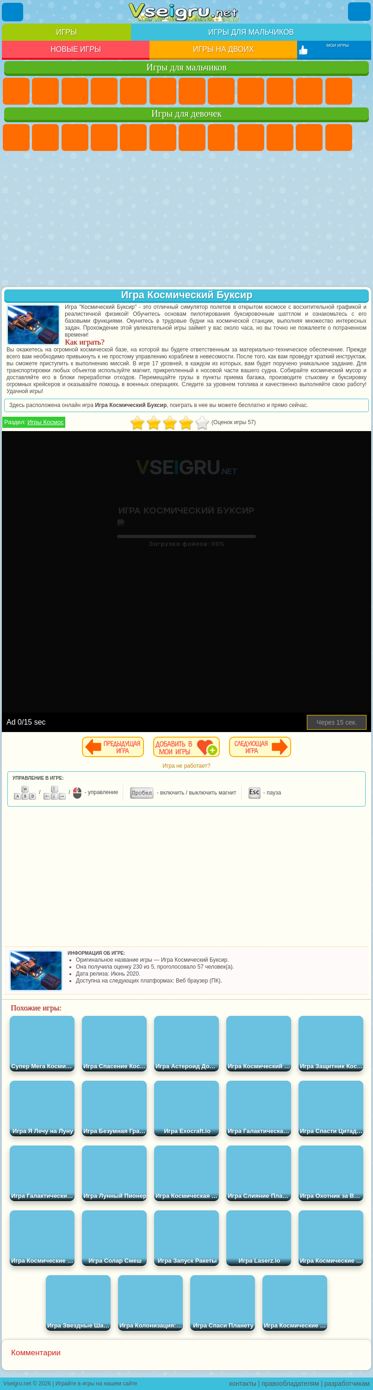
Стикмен (309, 91)
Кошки (309, 137)
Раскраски (221, 137)
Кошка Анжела (250, 137)
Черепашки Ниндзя (250, 91)
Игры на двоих (223, 49)
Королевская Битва (162, 91)
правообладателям (290, 1383)
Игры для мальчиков (251, 32)
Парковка (16, 91)
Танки (104, 91)
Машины (221, 91)
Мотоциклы (280, 91)
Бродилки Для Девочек (192, 137)
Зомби (133, 91)
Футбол (45, 91)
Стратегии (75, 91)
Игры (66, 32)
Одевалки (338, 137)
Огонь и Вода (75, 137)
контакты (242, 1383)
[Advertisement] (186, 220)
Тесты (133, 137)
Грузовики (338, 91)
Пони (16, 137)
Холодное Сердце (280, 137)
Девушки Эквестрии (45, 137)
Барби (104, 137)
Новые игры (75, 49)
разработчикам (347, 1383)
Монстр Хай (162, 137)
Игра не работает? (186, 766)
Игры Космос (45, 422)
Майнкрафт (192, 91)
